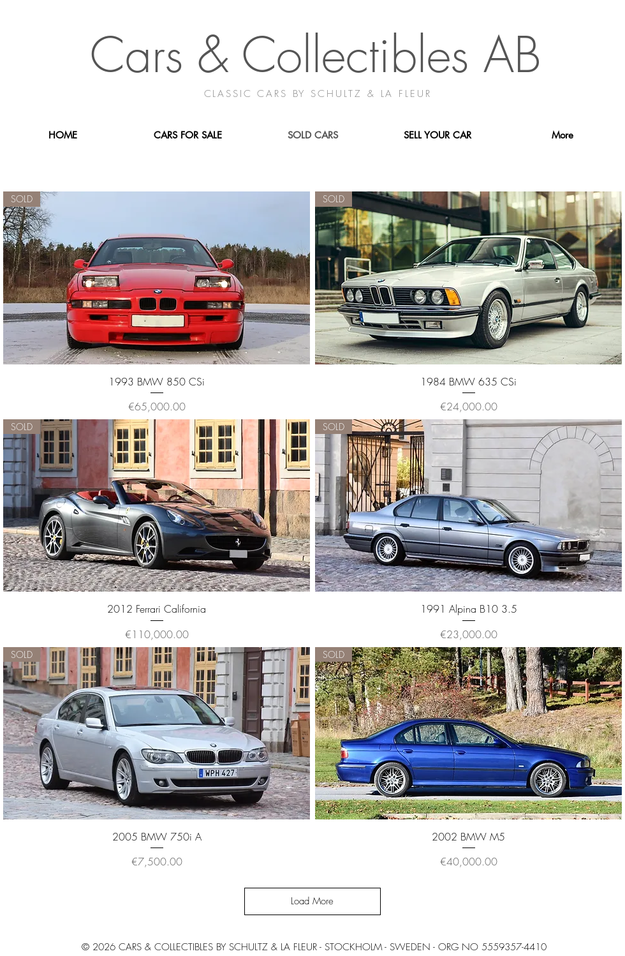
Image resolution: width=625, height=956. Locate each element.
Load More (312, 901)
